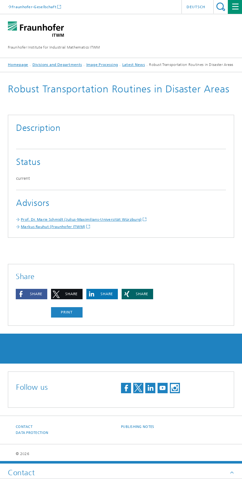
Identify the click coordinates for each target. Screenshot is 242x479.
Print (67, 312)
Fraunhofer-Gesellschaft (34, 7)
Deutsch (196, 7)
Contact (24, 427)
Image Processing (102, 64)
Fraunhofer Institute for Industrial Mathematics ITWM (54, 47)
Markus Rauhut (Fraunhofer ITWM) (53, 227)
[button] (31, 294)
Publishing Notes (137, 427)
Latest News (133, 64)
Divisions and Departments (57, 64)
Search (221, 7)
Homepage (18, 64)
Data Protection (32, 433)
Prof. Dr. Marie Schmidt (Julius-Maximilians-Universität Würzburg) (81, 219)
